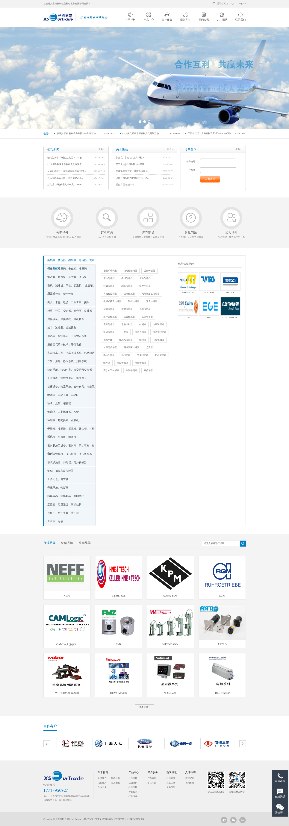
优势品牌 (132, 782)
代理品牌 (132, 778)
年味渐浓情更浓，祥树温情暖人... (132, 171)
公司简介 (102, 778)
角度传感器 (122, 362)
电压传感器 (140, 362)
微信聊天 (280, 809)
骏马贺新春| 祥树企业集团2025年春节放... (77, 133)
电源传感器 (140, 332)
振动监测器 (160, 355)
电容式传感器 (159, 332)
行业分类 (132, 796)
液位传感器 (109, 278)
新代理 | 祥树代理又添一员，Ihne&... (65, 184)
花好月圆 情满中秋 (125, 184)
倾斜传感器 (109, 309)
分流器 (149, 347)
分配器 (124, 332)
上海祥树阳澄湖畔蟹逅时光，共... (132, 178)
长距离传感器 (110, 347)
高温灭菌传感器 (131, 347)
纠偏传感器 (109, 286)
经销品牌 (132, 787)
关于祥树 (103, 772)
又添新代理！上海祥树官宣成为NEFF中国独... (210, 133)
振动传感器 (109, 332)
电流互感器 (109, 355)
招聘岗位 (189, 778)
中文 (232, 3)
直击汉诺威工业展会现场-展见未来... (65, 178)
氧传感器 (125, 355)
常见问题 (151, 782)
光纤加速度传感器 (151, 293)
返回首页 (219, 3)
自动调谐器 (158, 324)
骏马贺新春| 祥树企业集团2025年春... (65, 157)
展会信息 (170, 787)
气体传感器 (142, 355)
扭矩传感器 (127, 278)
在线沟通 (280, 793)
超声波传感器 (110, 316)
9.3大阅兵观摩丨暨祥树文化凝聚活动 (140, 133)
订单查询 (151, 778)
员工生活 (170, 782)
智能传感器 (133, 301)
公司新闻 (170, 778)
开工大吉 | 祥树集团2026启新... (131, 164)
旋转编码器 (131, 370)
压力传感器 (145, 278)
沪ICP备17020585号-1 (104, 819)
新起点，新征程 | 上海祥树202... (131, 157)
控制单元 (107, 339)
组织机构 (115, 778)
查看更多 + (144, 707)
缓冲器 (106, 362)
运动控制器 (127, 324)
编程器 (142, 339)
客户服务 (152, 772)
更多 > (101, 149)
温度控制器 (145, 286)
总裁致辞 (102, 782)
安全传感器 (151, 301)
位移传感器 (129, 293)
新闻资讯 (171, 772)
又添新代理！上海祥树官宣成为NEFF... (66, 171)
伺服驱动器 (158, 339)
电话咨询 (280, 778)
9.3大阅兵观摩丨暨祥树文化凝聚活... (65, 164)
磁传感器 (148, 370)
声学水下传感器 (111, 370)
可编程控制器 (110, 293)
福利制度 (189, 782)
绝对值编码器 (130, 270)
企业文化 (102, 787)
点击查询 (210, 179)
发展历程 (115, 782)
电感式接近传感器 (112, 301)
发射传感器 (127, 309)
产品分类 (132, 791)
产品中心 (133, 772)
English (242, 3)
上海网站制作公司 (136, 819)
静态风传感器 (126, 339)
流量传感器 (109, 324)
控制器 (142, 324)
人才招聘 (190, 772)
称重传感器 (127, 286)
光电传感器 (145, 309)
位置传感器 (129, 316)
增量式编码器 (110, 270)
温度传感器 (149, 270)
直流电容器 (147, 316)
